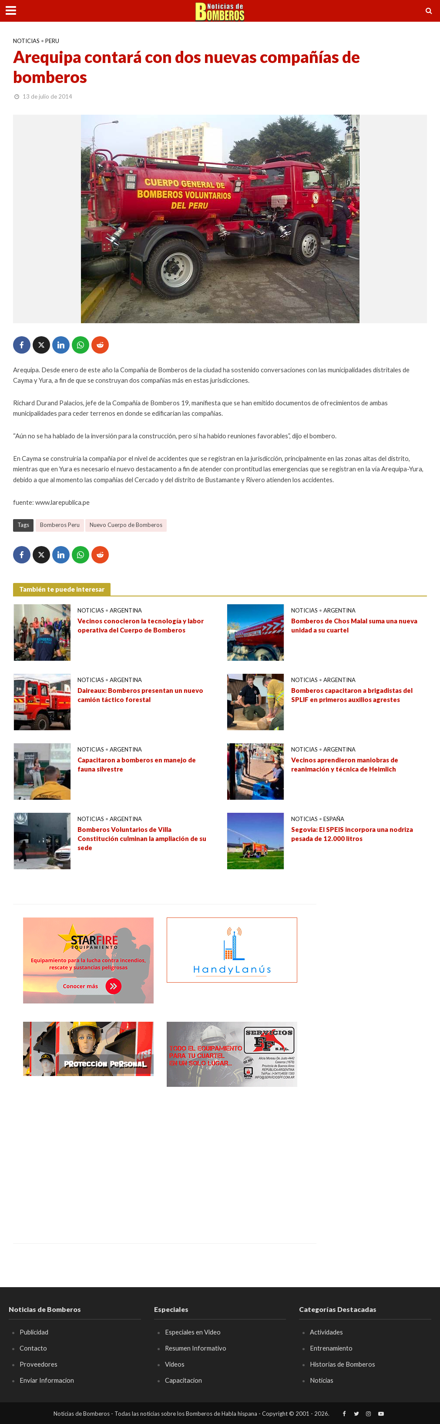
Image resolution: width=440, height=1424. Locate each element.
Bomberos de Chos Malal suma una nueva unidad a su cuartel (354, 625)
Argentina (126, 610)
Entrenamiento (331, 1348)
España (333, 818)
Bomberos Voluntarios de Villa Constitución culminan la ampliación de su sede (141, 838)
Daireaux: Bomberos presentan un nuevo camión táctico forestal (140, 694)
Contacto (33, 1348)
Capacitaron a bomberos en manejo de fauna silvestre (136, 764)
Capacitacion (183, 1380)
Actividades (326, 1332)
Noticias (26, 40)
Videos (175, 1364)
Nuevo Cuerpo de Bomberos (126, 524)
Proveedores (38, 1364)
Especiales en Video (193, 1332)
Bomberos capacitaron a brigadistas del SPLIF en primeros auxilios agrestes (352, 694)
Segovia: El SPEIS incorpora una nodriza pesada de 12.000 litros (352, 833)
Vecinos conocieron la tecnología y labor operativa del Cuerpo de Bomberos (140, 625)
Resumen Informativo (196, 1348)
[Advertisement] (88, 1158)
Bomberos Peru (60, 524)
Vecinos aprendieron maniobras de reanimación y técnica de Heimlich (344, 764)
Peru (52, 40)
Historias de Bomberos (342, 1364)
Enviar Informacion (47, 1380)
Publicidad (34, 1332)
